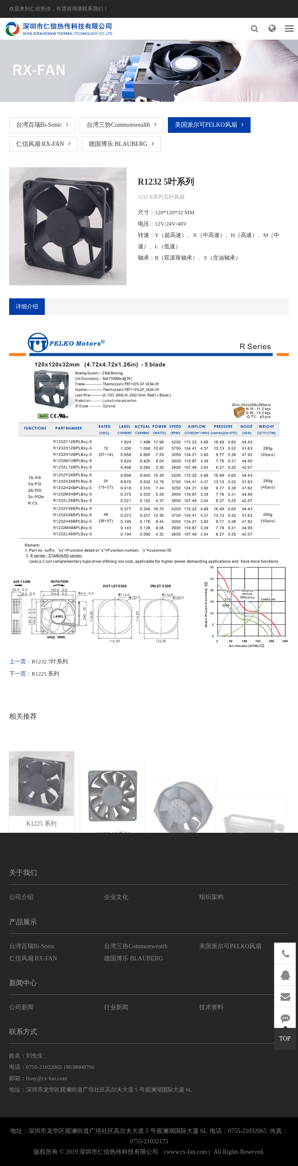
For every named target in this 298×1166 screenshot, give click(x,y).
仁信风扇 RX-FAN (43, 144)
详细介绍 (27, 306)
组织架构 (211, 897)
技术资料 (211, 1007)
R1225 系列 (46, 673)
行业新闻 (116, 1007)
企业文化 (116, 897)
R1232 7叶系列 (50, 661)
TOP (285, 1035)
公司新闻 (21, 1007)
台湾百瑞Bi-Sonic (42, 125)
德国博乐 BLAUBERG (121, 144)
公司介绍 (21, 897)
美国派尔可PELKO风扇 (209, 125)
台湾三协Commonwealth (121, 125)
